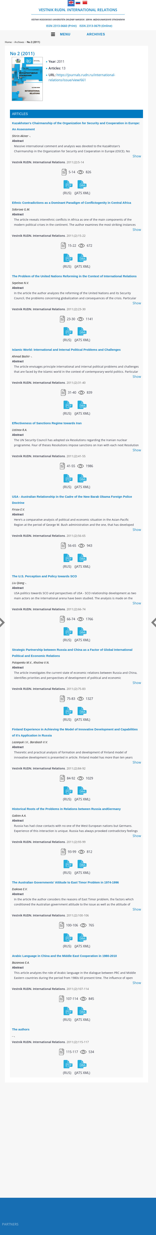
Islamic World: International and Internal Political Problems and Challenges (66, 349)
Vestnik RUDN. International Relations (78, 14)
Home (8, 42)
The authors (20, 1029)
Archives (96, 34)
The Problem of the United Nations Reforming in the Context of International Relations (74, 276)
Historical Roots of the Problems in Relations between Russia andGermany (66, 809)
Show (137, 156)
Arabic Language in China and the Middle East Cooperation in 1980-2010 (64, 956)
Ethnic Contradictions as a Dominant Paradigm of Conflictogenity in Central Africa (71, 202)
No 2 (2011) (33, 42)
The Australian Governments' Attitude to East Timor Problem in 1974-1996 (65, 882)
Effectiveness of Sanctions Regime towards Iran (47, 423)
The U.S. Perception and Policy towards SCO (44, 576)
